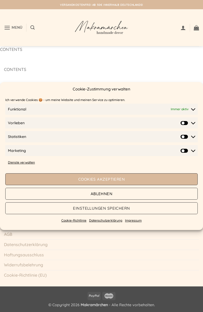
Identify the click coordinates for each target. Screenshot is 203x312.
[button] (13, 27)
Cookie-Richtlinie (73, 220)
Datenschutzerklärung (105, 220)
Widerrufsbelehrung (23, 264)
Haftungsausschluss (24, 254)
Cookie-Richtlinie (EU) (25, 275)
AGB (8, 234)
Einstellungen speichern (101, 208)
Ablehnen (102, 193)
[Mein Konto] (183, 27)
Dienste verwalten (21, 162)
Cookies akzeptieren (101, 179)
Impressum (133, 220)
